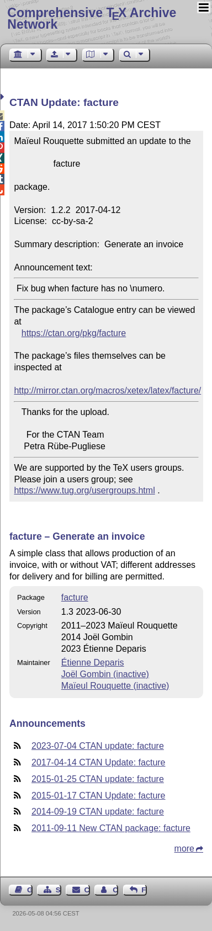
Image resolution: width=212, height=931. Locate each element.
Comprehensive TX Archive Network (91, 18)
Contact (87, 890)
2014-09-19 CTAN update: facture (97, 811)
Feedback (144, 890)
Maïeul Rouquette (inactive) (115, 685)
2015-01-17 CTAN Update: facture (98, 795)
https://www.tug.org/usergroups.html (84, 490)
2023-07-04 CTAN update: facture (97, 746)
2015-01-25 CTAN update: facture (97, 779)
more (184, 848)
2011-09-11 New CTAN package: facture (110, 828)
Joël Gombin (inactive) (105, 674)
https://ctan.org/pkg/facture (74, 333)
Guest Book (30, 890)
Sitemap (58, 890)
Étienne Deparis (92, 662)
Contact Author (115, 890)
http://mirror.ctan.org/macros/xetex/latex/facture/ (107, 390)
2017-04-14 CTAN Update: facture (98, 762)
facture (74, 597)
